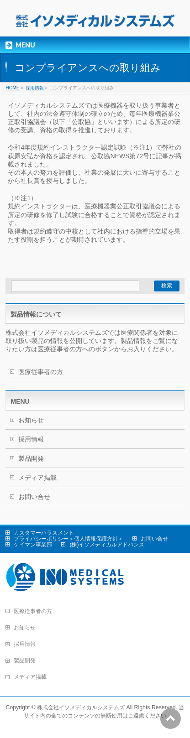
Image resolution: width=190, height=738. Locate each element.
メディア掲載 (37, 477)
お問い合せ (34, 496)
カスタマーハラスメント (44, 533)
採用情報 (35, 87)
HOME (12, 87)
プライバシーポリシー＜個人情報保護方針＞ (68, 538)
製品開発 (31, 458)
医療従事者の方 (40, 371)
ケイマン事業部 (33, 544)
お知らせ (31, 420)
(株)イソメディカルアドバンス (106, 544)
